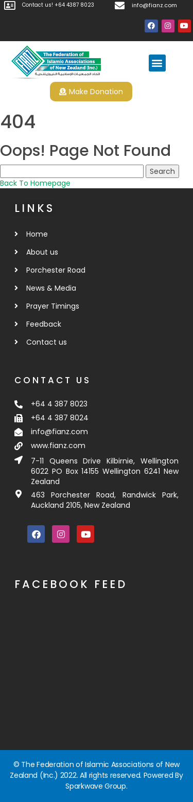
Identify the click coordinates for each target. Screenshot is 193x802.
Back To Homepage (35, 183)
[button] (157, 63)
